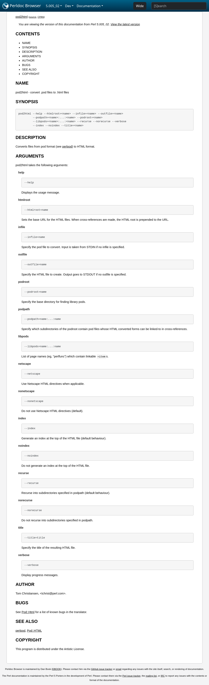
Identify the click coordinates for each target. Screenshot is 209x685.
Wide (140, 6)
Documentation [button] (89, 6)
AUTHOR (28, 60)
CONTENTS (28, 33)
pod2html (22, 16)
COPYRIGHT (31, 73)
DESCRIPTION (32, 51)
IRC (163, 676)
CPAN (41, 17)
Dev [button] (68, 6)
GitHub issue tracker (101, 669)
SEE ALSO (29, 69)
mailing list (151, 676)
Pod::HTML (34, 630)
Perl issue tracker (131, 676)
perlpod (67, 146)
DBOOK (56, 669)
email (118, 669)
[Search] (179, 6)
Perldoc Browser (21, 6)
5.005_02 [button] (52, 6)
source (32, 17)
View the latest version (125, 24)
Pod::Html (28, 612)
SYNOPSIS (29, 47)
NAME (26, 43)
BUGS (26, 65)
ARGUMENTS (31, 56)
